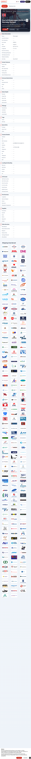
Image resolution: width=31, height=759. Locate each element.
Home (4, 11)
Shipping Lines (12, 6)
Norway (14, 11)
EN (17, 1)
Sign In (28, 1)
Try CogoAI (22, 1)
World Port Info (9, 11)
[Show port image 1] (7, 28)
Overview (4, 6)
